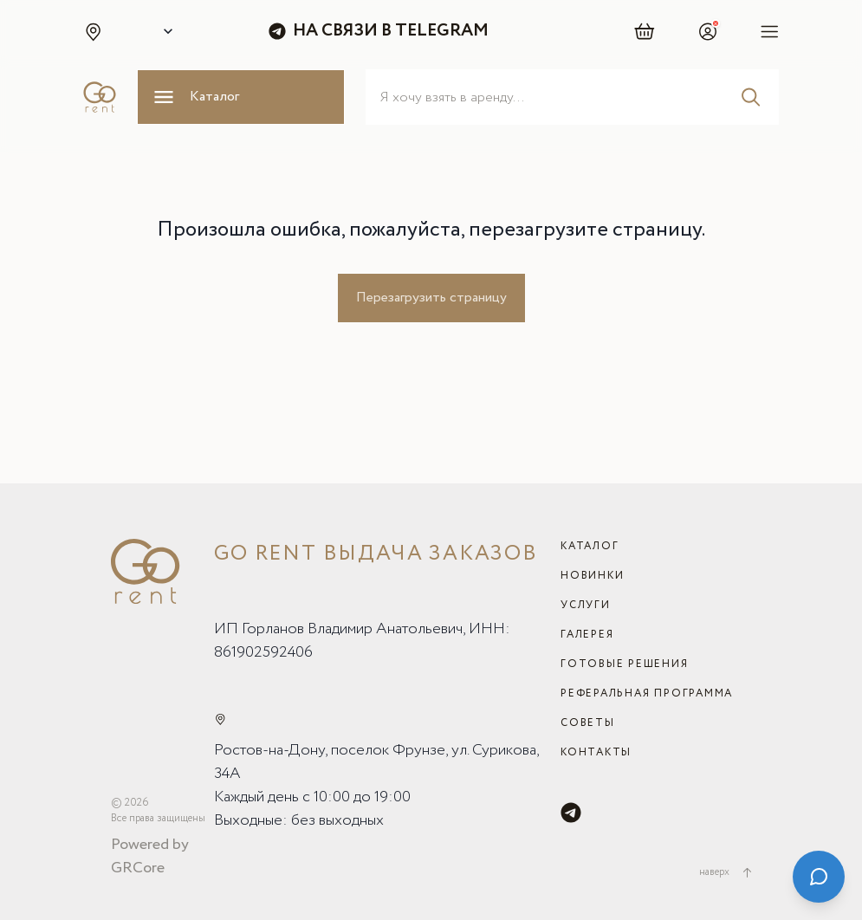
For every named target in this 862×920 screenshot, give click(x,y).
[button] (92, 31)
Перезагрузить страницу (431, 298)
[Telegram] (571, 812)
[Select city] (164, 31)
